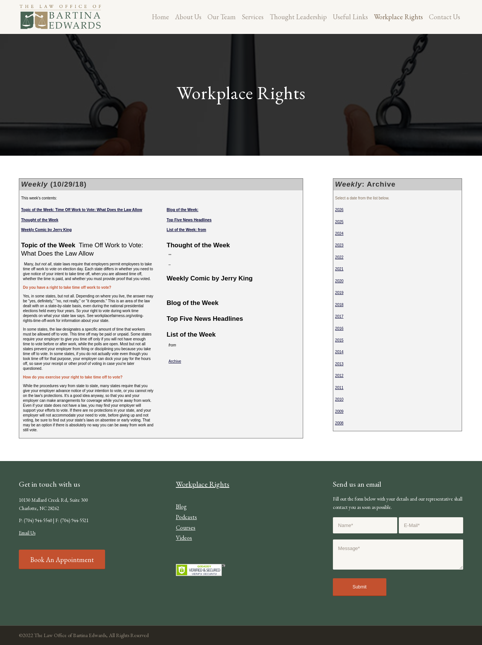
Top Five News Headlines (189, 220)
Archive (175, 361)
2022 (339, 257)
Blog (181, 506)
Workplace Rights (202, 484)
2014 (339, 352)
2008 (339, 423)
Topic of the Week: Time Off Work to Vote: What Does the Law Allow (81, 210)
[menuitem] (160, 17)
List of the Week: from (186, 230)
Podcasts (186, 517)
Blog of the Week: (182, 210)
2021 (339, 269)
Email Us (27, 533)
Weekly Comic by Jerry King (46, 230)
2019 (339, 293)
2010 (339, 399)
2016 (339, 328)
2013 (339, 364)
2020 (339, 281)
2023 (339, 245)
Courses (185, 528)
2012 (339, 376)
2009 (339, 411)
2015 (339, 340)
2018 (339, 305)
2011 (339, 388)
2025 (339, 222)
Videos (184, 538)
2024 (339, 233)
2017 (339, 316)
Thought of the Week (39, 220)
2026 (339, 210)
